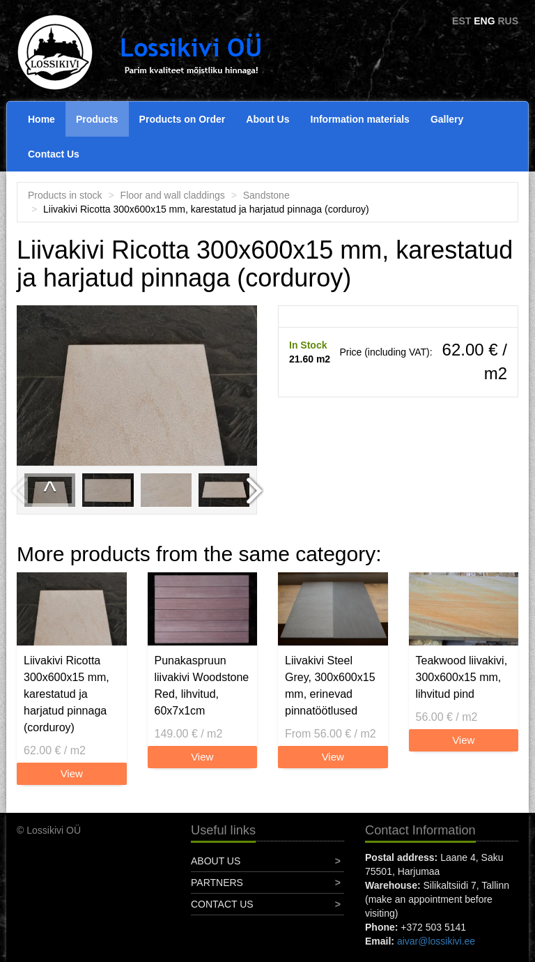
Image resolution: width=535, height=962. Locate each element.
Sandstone (266, 195)
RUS (507, 20)
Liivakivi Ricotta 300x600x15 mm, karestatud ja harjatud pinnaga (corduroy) (66, 694)
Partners (217, 882)
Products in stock (65, 195)
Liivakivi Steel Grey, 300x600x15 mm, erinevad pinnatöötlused (330, 686)
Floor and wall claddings (173, 195)
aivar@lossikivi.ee (436, 941)
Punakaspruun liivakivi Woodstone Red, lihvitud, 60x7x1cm (202, 686)
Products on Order (182, 119)
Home (41, 119)
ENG (484, 20)
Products (97, 119)
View (72, 773)
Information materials (360, 119)
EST (461, 20)
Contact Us (53, 154)
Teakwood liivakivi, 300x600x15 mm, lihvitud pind (462, 677)
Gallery (447, 119)
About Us (267, 119)
